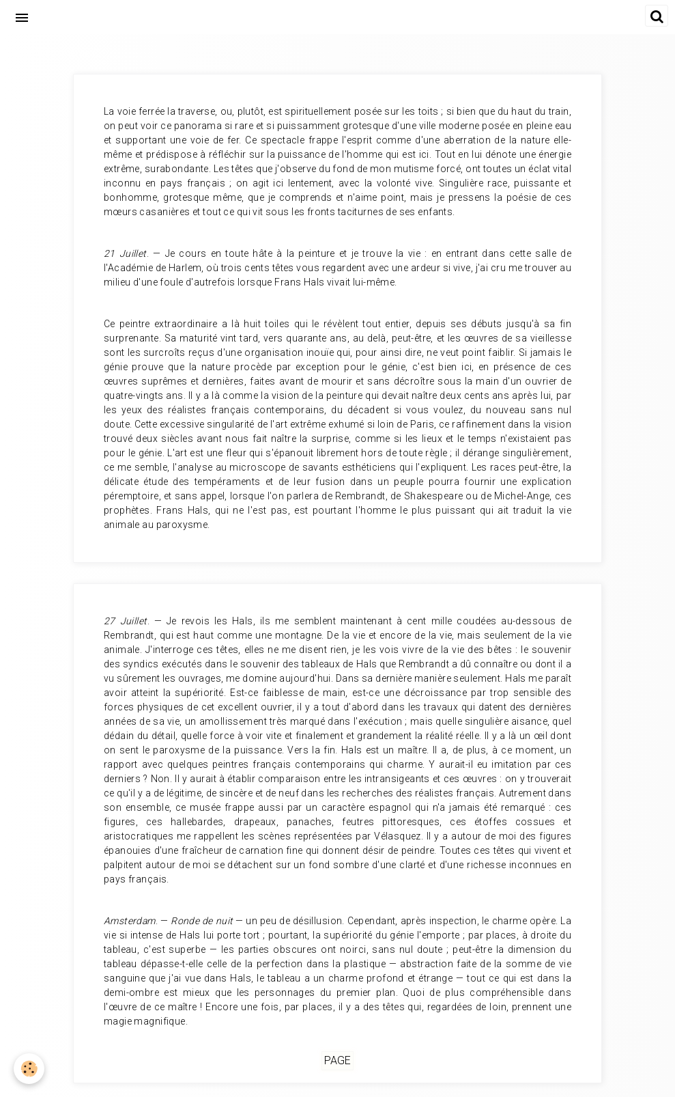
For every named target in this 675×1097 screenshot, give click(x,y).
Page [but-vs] (337, 1061)
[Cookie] (29, 1068)
